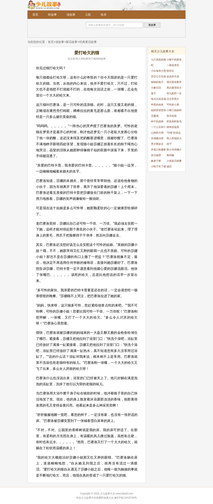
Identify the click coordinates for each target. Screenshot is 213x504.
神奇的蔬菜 (173, 127)
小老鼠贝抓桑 (174, 160)
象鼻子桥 (156, 160)
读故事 (71, 14)
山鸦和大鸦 (157, 132)
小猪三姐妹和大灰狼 (174, 111)
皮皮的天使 (173, 76)
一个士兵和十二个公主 (158, 128)
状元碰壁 (156, 155)
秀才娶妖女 (157, 144)
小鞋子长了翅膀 (158, 167)
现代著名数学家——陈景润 (174, 83)
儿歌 (88, 14)
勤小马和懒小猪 (174, 150)
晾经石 (170, 70)
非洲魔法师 (157, 138)
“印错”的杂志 (174, 132)
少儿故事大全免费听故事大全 (97, 497)
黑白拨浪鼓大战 (174, 88)
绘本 (103, 14)
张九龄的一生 (174, 93)
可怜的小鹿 (173, 104)
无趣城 (155, 115)
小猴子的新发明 (174, 60)
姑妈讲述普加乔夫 (158, 111)
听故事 (52, 14)
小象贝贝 (156, 87)
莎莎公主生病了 (158, 77)
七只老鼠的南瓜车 (158, 60)
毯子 (153, 93)
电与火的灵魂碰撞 (158, 100)
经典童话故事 (88, 42)
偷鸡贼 (170, 155)
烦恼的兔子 (157, 82)
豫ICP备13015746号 (125, 497)
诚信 (169, 166)
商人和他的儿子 (174, 139)
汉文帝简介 (173, 99)
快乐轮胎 (172, 115)
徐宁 (169, 144)
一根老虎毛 (173, 65)
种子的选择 (157, 121)
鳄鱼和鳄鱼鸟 (174, 121)
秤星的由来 (157, 104)
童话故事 (71, 42)
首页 (35, 14)
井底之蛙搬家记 (158, 150)
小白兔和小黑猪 (158, 71)
